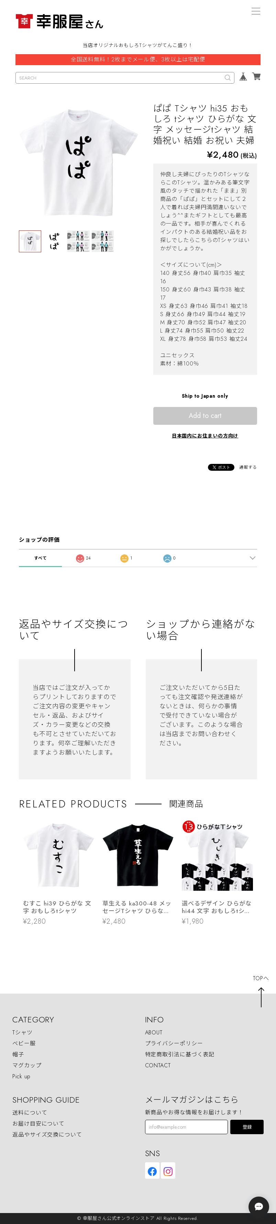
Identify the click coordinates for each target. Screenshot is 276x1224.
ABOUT (154, 1032)
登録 (247, 1127)
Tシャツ (22, 1032)
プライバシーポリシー (174, 1043)
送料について (29, 1113)
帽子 (18, 1054)
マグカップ (27, 1065)
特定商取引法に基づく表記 (180, 1054)
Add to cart (205, 416)
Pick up (21, 1076)
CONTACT (158, 1065)
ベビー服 (24, 1043)
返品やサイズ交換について (47, 1135)
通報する (248, 467)
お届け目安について (38, 1124)
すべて (40, 558)
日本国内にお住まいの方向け (205, 435)
